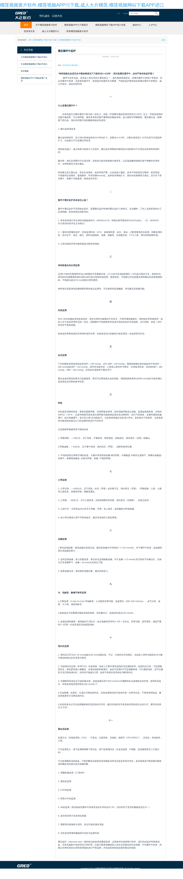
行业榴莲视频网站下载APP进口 (69, 40)
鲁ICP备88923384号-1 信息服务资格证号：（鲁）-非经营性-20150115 (107, 872)
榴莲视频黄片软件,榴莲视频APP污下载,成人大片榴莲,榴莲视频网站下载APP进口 (82, 5)
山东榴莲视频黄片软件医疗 (36, 878)
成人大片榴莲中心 (50, 31)
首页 (26, 25)
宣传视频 (24, 71)
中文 (118, 13)
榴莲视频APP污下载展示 (76, 25)
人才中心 (153, 25)
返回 (163, 40)
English (125, 13)
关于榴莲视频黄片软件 (46, 25)
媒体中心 (137, 25)
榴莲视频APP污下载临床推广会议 (34, 79)
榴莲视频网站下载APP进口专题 (110, 25)
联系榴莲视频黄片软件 (77, 31)
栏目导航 (27, 50)
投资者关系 (29, 31)
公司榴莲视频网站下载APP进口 (34, 57)
